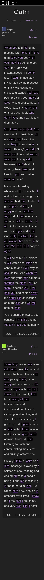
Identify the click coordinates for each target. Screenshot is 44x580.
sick (18, 221)
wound (13, 241)
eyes (12, 139)
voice (14, 57)
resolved (23, 236)
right (14, 369)
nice (7, 466)
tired (34, 394)
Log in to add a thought (27, 20)
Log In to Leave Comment (23, 333)
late (6, 102)
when (31, 57)
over (7, 277)
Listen (33, 37)
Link (34, 30)
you (15, 47)
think (20, 319)
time (7, 201)
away (34, 292)
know (13, 62)
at (13, 179)
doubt (7, 117)
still (33, 231)
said (15, 77)
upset (7, 179)
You (6, 129)
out (15, 475)
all (5, 226)
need (7, 154)
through (9, 282)
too (25, 129)
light (28, 485)
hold (7, 292)
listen (28, 263)
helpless (28, 211)
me (25, 47)
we (12, 201)
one (22, 216)
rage (7, 216)
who (31, 112)
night (23, 282)
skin (18, 302)
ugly (7, 67)
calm (29, 159)
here (30, 439)
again (7, 251)
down (25, 169)
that (36, 52)
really (13, 236)
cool (7, 272)
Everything (11, 364)
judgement (30, 107)
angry (33, 154)
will (9, 258)
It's (26, 369)
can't (20, 164)
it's (19, 62)
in (32, 52)
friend (25, 429)
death (28, 221)
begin (14, 144)
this (23, 201)
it (36, 221)
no (36, 374)
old (6, 241)
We (13, 246)
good (26, 424)
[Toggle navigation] (39, 2)
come (31, 72)
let (24, 246)
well (30, 129)
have (35, 92)
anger (18, 231)
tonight (25, 52)
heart (32, 97)
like (32, 236)
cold (7, 246)
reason (8, 324)
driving (15, 399)
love (18, 324)
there (7, 287)
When (8, 47)
